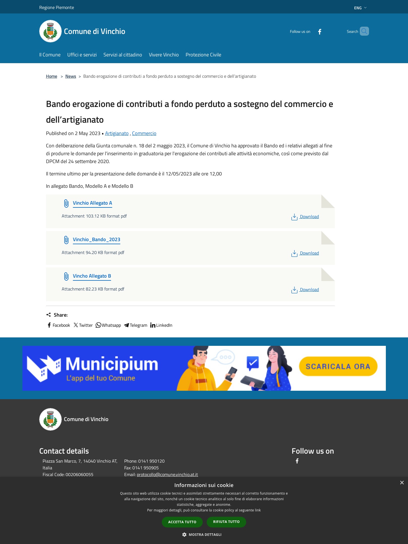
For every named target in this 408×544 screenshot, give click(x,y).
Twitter (82, 325)
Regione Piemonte (56, 7)
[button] (204, 534)
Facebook (58, 325)
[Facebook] (310, 31)
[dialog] (204, 510)
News (70, 76)
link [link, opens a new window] (258, 510)
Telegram (135, 325)
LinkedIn (160, 325)
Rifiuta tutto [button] (226, 521)
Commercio (144, 133)
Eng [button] (361, 8)
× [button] (402, 483)
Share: (57, 315)
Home (51, 76)
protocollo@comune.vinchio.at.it (167, 474)
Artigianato (117, 133)
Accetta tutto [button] (182, 522)
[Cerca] (362, 31)
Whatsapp (108, 325)
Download (304, 216)
